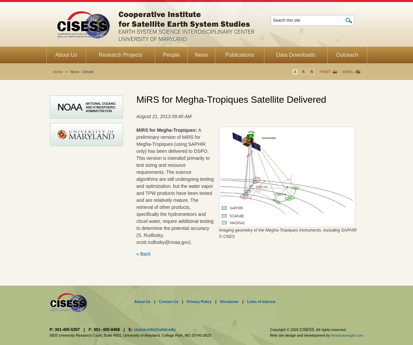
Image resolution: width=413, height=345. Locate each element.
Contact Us (168, 302)
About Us (142, 302)
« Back (144, 254)
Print (325, 72)
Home (58, 72)
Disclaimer (229, 302)
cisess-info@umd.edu (154, 329)
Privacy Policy (199, 302)
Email (347, 72)
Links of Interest (261, 302)
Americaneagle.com (347, 335)
